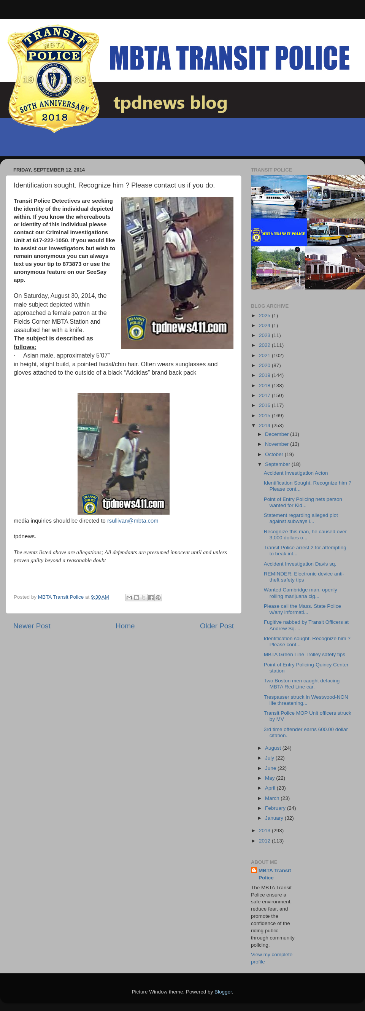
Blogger (223, 992)
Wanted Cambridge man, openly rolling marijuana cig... (300, 593)
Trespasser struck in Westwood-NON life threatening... (306, 700)
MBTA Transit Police (275, 874)
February (276, 808)
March (273, 798)
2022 (265, 345)
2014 (265, 425)
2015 (265, 415)
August (273, 748)
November (277, 444)
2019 (265, 375)
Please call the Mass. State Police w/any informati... (302, 609)
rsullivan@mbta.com (133, 521)
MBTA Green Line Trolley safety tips (304, 654)
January (275, 818)
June (271, 768)
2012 (265, 841)
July (270, 758)
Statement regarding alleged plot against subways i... (301, 518)
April (271, 788)
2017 (265, 395)
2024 (265, 325)
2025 (265, 315)
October (275, 454)
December (277, 434)
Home (125, 626)
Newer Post (32, 626)
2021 (265, 355)
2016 (265, 405)
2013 (265, 830)
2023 (265, 335)
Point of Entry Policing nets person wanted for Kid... (303, 502)
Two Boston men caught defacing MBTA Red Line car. (302, 684)
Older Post (217, 626)
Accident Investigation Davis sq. (300, 564)
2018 (265, 385)
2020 (265, 365)
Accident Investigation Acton (296, 473)
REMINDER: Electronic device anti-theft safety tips (304, 577)
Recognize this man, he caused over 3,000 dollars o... (305, 534)
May (270, 778)
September (278, 464)
